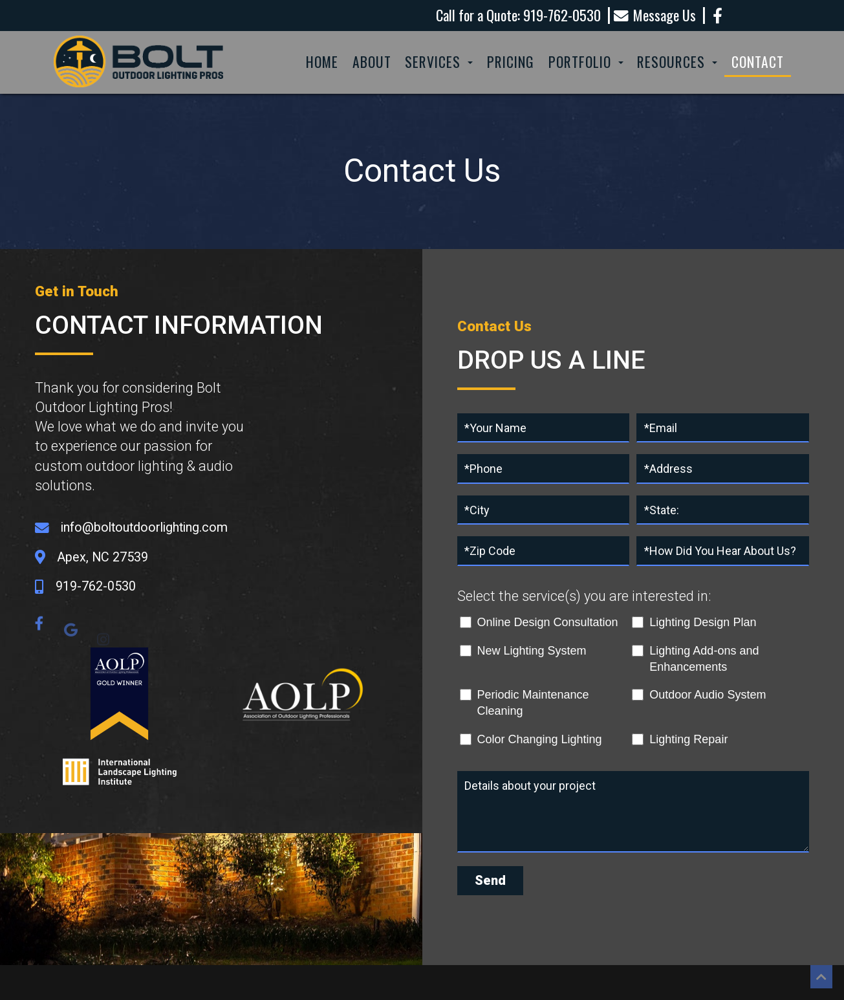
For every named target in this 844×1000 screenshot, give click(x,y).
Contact (757, 61)
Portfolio (585, 61)
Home (322, 61)
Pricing (510, 61)
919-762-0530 (96, 586)
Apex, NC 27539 (102, 557)
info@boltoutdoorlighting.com (144, 527)
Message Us (655, 16)
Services (439, 61)
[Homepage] (139, 87)
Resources (677, 61)
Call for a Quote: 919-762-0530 (518, 15)
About (371, 61)
